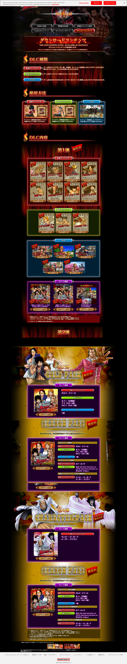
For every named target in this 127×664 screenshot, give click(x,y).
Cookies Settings (84, 3)
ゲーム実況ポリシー (90, 654)
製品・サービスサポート (50, 654)
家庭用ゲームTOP (36, 654)
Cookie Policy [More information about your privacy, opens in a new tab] (55, 4)
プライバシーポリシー (65, 654)
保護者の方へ (101, 654)
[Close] (124, 3)
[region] (63, 3)
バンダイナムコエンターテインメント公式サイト (17, 654)
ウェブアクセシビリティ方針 (115, 654)
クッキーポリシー (78, 654)
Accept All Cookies (110, 3)
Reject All (96, 3)
